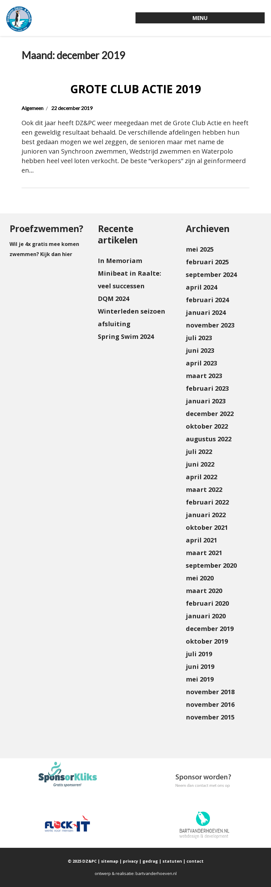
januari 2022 (206, 515)
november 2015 (210, 717)
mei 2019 (200, 679)
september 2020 (211, 565)
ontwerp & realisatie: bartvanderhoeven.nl (136, 873)
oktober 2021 (207, 527)
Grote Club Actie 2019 (135, 89)
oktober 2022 (207, 426)
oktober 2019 (207, 641)
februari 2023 (207, 388)
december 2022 (210, 413)
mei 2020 (200, 578)
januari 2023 (206, 401)
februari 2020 (207, 603)
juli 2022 (199, 451)
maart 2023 (204, 375)
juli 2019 (199, 654)
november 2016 (210, 704)
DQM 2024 (113, 298)
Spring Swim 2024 (126, 336)
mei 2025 (200, 249)
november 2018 (210, 692)
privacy (130, 861)
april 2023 (201, 363)
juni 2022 (200, 464)
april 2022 (201, 477)
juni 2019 (200, 666)
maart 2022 (204, 489)
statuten (172, 861)
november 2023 (210, 325)
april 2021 (201, 540)
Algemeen (32, 108)
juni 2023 (200, 350)
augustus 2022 (208, 439)
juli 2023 (199, 337)
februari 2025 (207, 262)
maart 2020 (204, 590)
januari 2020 (206, 616)
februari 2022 (207, 502)
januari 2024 (206, 312)
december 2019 (210, 628)
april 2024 (201, 287)
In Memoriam (120, 260)
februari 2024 (207, 300)
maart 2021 (204, 552)
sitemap (109, 861)
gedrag (150, 861)
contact (195, 861)
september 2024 (211, 274)
